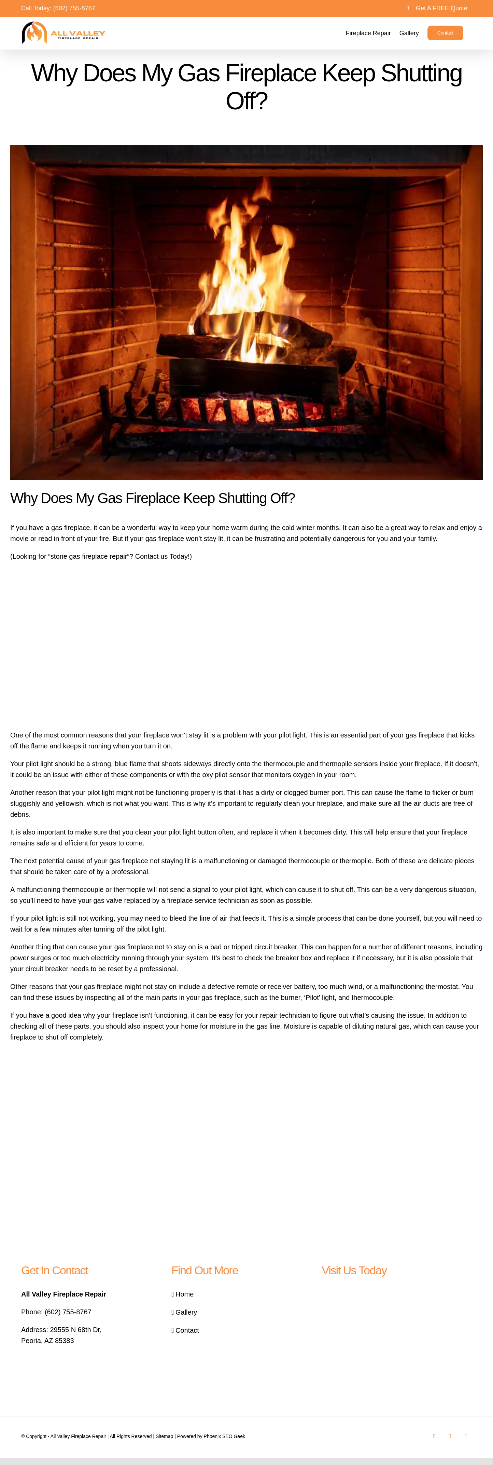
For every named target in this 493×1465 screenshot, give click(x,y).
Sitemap (164, 1436)
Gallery (186, 1312)
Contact (187, 1330)
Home (184, 1294)
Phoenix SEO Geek (224, 1436)
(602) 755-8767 (74, 8)
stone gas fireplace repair (89, 556)
